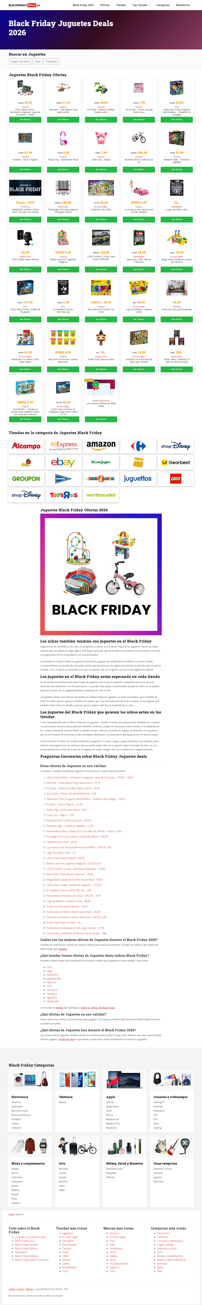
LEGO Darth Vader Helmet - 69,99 (65, 851)
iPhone (109, 1108)
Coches (62, 1166)
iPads (109, 1104)
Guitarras (158, 1166)
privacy (20, 1282)
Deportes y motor (163, 1161)
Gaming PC (159, 1095)
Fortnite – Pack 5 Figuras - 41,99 (64, 797)
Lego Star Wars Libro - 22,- (62, 846)
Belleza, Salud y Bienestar (124, 1157)
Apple (110, 1090)
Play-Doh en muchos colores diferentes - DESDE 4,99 (77, 910)
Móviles (62, 1095)
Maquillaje (111, 1166)
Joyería (15, 1178)
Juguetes (63, 942)
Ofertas (105, 5)
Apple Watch (112, 1099)
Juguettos (52, 990)
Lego (38, 61)
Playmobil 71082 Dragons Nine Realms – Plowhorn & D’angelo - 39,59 (86, 792)
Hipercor (51, 975)
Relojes (15, 1187)
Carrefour (52, 983)
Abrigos (15, 1161)
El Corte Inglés (70, 1230)
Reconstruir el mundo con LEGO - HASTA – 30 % (74, 889)
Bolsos (15, 1166)
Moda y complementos (28, 1157)
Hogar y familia (165, 1238)
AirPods (110, 1095)
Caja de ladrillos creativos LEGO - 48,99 (68, 894)
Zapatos (16, 1196)
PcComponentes (119, 1257)
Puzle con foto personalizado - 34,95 (67, 899)
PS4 (155, 1108)
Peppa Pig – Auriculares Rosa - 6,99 (66, 803)
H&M (65, 1249)
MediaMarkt (69, 1260)
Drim (49, 960)
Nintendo (158, 1099)
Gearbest (52, 987)
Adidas (113, 1249)
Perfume (110, 1170)
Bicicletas (63, 1161)
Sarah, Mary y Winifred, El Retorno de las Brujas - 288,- (77, 926)
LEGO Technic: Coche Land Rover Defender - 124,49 (76, 862)
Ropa (14, 1191)
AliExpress (52, 968)
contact (12, 1282)
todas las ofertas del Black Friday (98, 1000)
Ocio (62, 1157)
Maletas (16, 1183)
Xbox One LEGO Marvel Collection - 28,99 (70, 867)
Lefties (66, 1257)
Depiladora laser (114, 1161)
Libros (62, 1178)
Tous (65, 1264)
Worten (66, 1253)
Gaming (157, 1121)
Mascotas (158, 1174)
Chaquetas (17, 1174)
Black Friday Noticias (26, 1249)
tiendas (59, 1000)
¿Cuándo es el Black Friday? (30, 1230)
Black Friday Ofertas (26, 1241)
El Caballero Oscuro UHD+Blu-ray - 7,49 (69, 883)
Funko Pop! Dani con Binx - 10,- (64, 916)
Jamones (63, 1174)
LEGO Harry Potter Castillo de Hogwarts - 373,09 (74, 878)
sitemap (29, 1282)
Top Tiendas (140, 5)
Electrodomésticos (21, 1108)
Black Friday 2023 (83, 5)
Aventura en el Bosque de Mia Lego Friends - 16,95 (75, 921)
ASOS (113, 1245)
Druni (65, 1245)
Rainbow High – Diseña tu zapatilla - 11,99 (70, 819)
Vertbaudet (53, 994)
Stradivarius (116, 1241)
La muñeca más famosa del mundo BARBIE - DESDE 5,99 (79, 840)
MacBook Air (112, 1112)
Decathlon (68, 1234)
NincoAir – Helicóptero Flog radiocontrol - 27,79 (73, 776)
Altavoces (16, 1095)
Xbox (156, 1116)
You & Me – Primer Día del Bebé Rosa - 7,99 (71, 787)
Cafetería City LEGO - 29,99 (62, 835)
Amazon (114, 1226)
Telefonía (66, 1090)
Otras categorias (165, 1157)
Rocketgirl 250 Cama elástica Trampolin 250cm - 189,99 (77, 830)
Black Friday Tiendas (26, 1238)
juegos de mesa (20, 61)
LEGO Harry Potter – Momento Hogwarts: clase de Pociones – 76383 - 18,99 (90, 770)
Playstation (159, 1104)
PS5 (155, 1112)
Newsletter (183, 5)
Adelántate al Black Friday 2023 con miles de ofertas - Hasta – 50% (84, 824)
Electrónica (20, 1090)
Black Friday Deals (25, 1253)
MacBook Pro (113, 1116)
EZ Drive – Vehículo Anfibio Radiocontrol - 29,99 (73, 781)
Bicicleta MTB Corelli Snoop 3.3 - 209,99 (69, 813)
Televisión (16, 1121)
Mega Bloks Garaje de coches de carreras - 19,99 (74, 873)
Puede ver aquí (66, 1032)
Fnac (112, 1234)
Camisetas (17, 1170)
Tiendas (121, 5)
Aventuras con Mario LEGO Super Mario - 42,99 (73, 905)
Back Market (69, 1238)
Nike (112, 1238)
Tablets (15, 1116)
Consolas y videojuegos (170, 1090)
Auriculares (17, 1099)
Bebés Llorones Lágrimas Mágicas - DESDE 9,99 (74, 856)
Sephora (114, 1260)
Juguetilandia (54, 971)
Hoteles (63, 1170)
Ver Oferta (25, 119)
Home (11, 1207)
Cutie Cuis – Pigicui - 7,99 (60, 808)
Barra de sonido (20, 1104)
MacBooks (111, 1121)
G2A (49, 979)
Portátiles (16, 1112)
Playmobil (51, 61)
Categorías (163, 5)
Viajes (62, 1183)
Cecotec (67, 1241)
